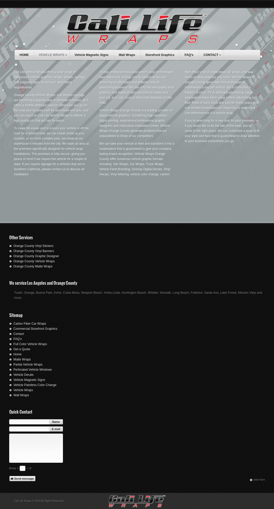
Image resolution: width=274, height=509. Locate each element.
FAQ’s (189, 55)
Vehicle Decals (24, 375)
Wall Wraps (127, 55)
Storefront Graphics (159, 55)
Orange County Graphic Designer (36, 256)
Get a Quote (22, 349)
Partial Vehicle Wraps (28, 364)
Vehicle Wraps (23, 390)
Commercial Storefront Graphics (35, 329)
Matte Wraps (22, 359)
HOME (24, 55)
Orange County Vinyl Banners (34, 251)
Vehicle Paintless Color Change (35, 385)
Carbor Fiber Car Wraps (30, 323)
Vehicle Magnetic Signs (92, 55)
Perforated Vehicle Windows (33, 369)
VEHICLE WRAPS (54, 54)
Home (18, 354)
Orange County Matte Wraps (33, 266)
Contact (19, 334)
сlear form (259, 479)
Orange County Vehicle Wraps (34, 261)
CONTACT (213, 54)
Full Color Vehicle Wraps (30, 344)
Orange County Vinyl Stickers (34, 246)
